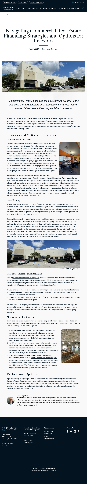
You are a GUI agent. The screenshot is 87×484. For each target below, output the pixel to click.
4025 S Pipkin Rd (71, 269)
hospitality (20, 153)
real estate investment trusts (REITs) (26, 278)
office (13, 153)
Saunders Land (23, 2)
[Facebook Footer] (67, 431)
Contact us (35, 386)
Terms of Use (45, 470)
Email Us (6, 446)
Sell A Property (28, 443)
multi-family (52, 151)
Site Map (53, 470)
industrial (30, 153)
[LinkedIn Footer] (79, 431)
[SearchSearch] (83, 8)
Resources (53, 8)
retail (8, 153)
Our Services (21, 8)
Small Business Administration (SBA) (44, 358)
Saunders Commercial (36, 2)
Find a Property (33, 8)
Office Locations (49, 438)
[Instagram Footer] (75, 431)
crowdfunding (37, 204)
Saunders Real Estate (10, 2)
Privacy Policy (35, 470)
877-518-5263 (79, 2)
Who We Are (63, 8)
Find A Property (28, 440)
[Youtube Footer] (71, 431)
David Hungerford (22, 396)
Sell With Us (44, 8)
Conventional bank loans (15, 144)
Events (46, 436)
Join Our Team (74, 8)
